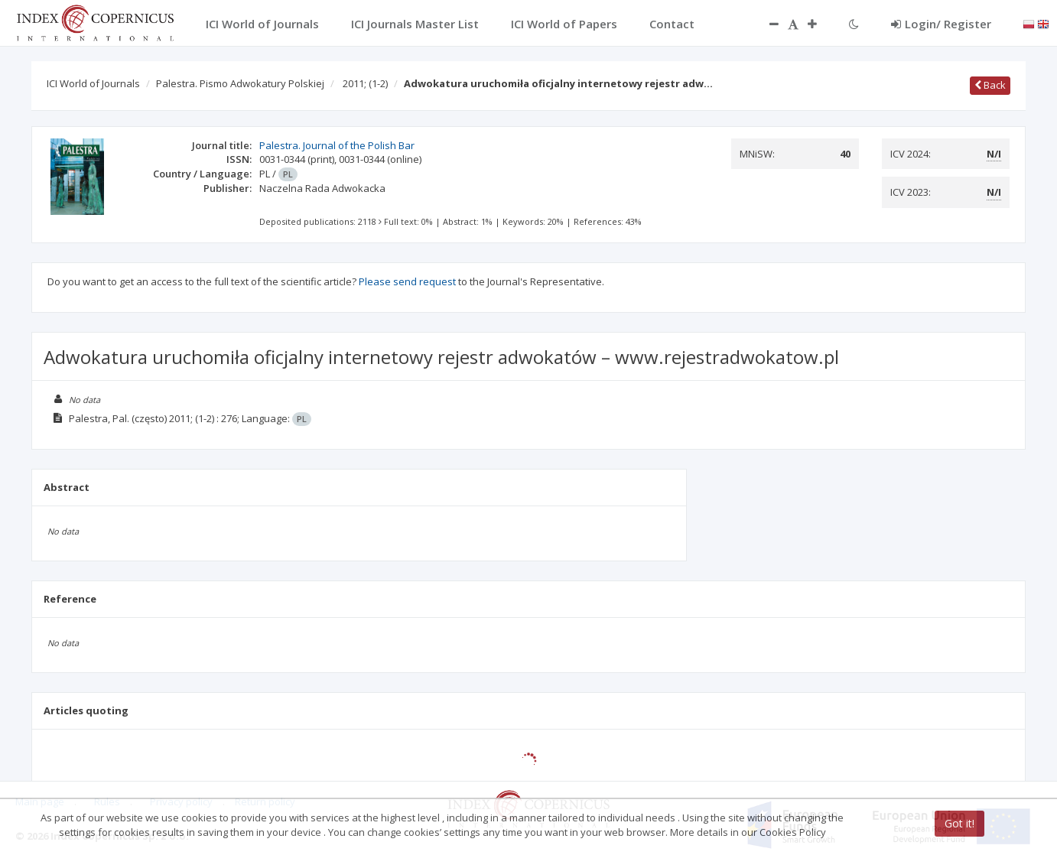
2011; (365, 83)
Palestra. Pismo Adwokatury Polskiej (240, 83)
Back (990, 85)
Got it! (959, 823)
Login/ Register (941, 23)
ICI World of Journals (93, 83)
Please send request (407, 281)
